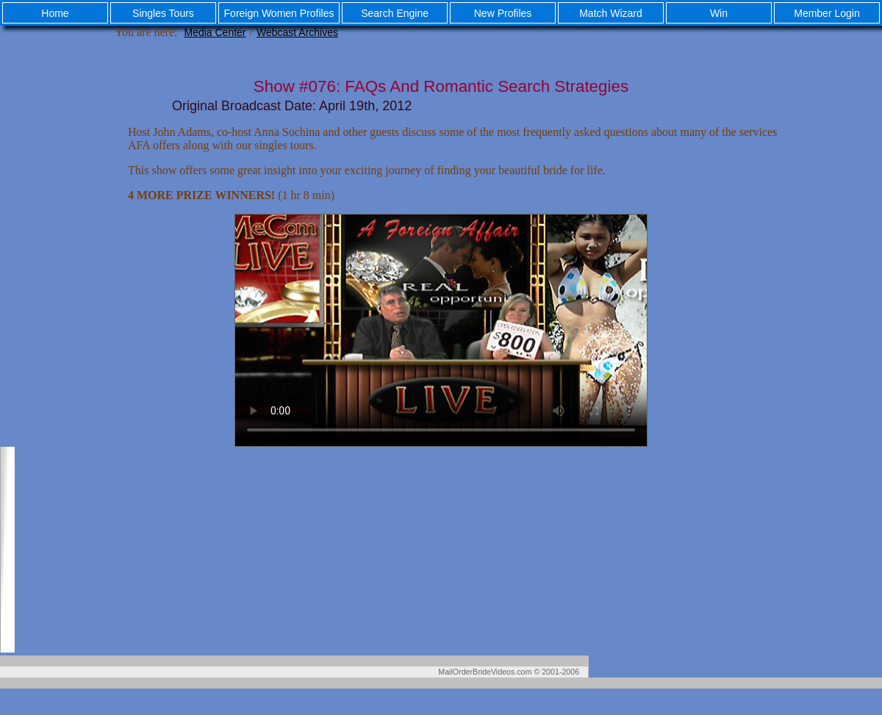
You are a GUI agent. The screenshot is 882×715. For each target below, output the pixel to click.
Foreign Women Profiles (279, 13)
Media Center (214, 32)
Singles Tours (163, 13)
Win (719, 13)
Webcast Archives (297, 32)
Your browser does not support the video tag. (441, 330)
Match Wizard (610, 13)
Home (54, 13)
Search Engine (395, 13)
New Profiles (503, 13)
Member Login (827, 13)
